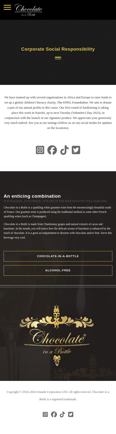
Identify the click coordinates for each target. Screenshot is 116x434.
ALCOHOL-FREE (58, 270)
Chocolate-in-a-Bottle (58, 256)
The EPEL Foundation (72, 102)
